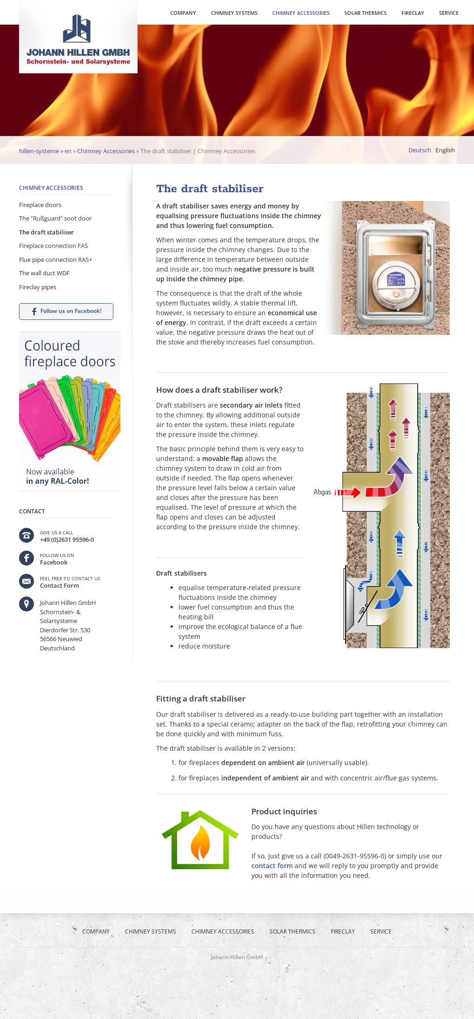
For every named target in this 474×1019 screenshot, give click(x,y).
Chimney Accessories (300, 12)
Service (449, 12)
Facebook (53, 562)
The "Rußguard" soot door (55, 218)
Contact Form (59, 585)
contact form (272, 865)
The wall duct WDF (44, 273)
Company (183, 12)
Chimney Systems (234, 12)
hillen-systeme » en (45, 151)
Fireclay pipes (37, 287)
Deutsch (419, 150)
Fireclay (413, 12)
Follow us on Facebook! (70, 311)
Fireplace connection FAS (53, 245)
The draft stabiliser (46, 232)
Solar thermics (365, 12)
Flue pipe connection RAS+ (55, 259)
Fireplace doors (40, 205)
